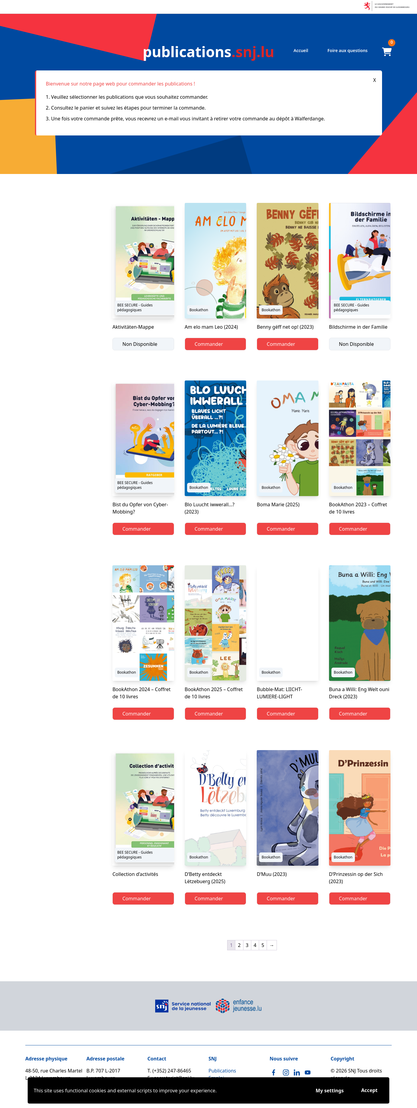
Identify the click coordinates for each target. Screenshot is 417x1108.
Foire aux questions (348, 50)
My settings (330, 1090)
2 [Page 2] (239, 945)
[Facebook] (275, 1072)
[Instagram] (286, 1072)
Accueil (300, 50)
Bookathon (199, 309)
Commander (209, 344)
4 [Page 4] (255, 945)
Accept (369, 1090)
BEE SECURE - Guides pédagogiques (134, 307)
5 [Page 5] (263, 945)
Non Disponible (139, 344)
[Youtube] (308, 1072)
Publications (222, 1070)
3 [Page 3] (247, 945)
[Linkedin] (297, 1072)
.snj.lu (208, 52)
